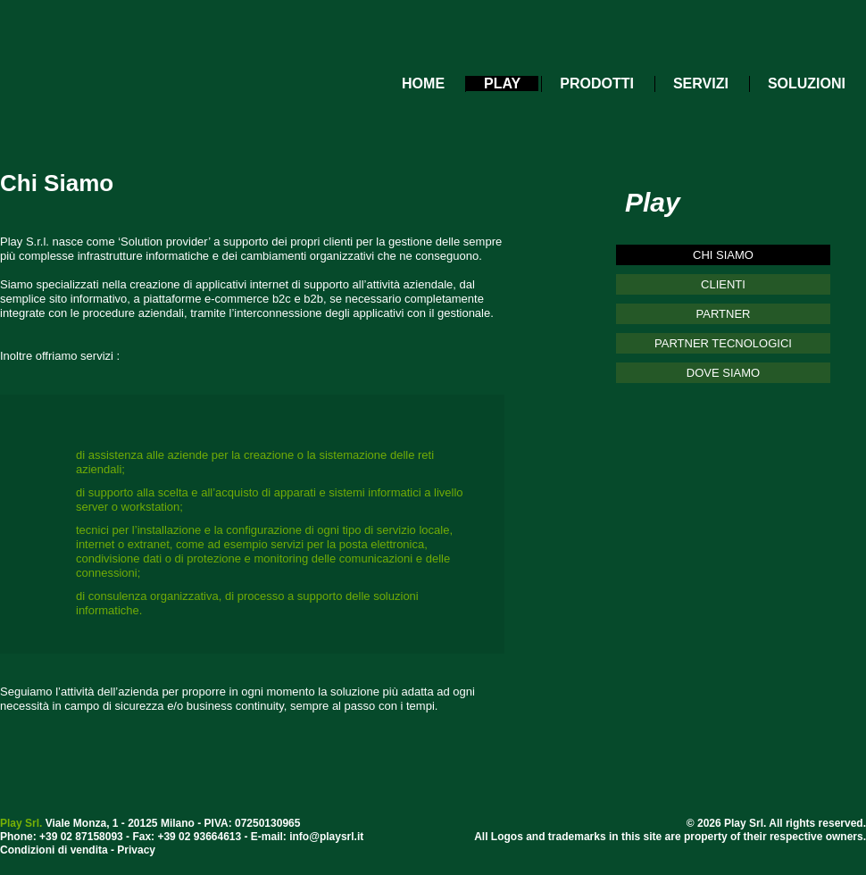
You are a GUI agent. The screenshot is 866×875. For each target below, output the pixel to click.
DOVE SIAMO (723, 372)
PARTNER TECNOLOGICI (723, 343)
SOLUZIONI (806, 83)
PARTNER (723, 314)
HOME (423, 83)
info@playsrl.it (326, 836)
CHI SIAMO (723, 255)
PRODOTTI (597, 83)
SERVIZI (701, 83)
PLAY (502, 83)
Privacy (136, 850)
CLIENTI (723, 284)
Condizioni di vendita (54, 850)
